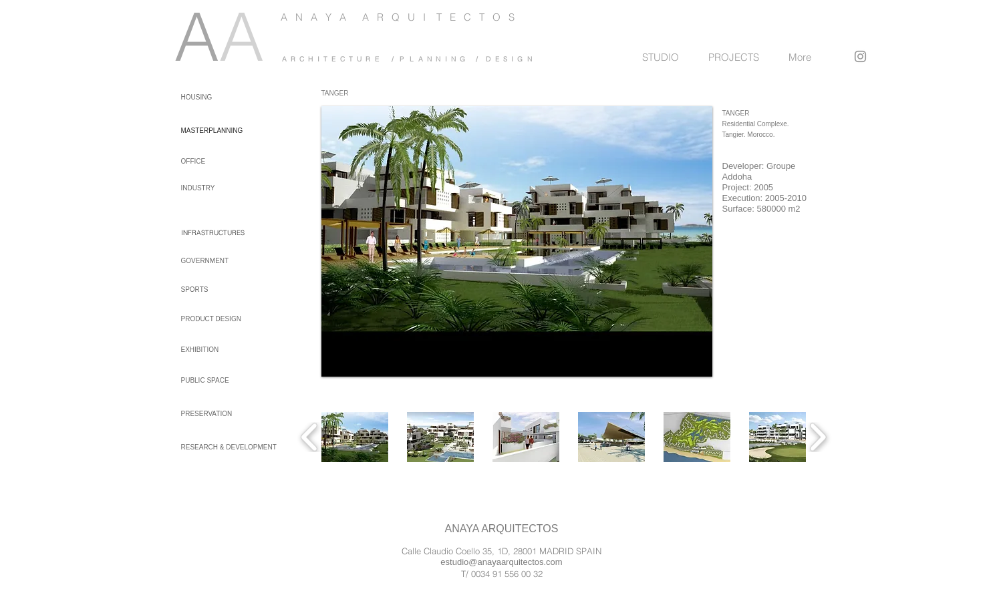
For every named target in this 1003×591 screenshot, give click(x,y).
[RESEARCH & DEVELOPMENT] (230, 447)
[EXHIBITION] (217, 350)
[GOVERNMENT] (217, 261)
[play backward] (310, 437)
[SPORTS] (217, 289)
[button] (354, 437)
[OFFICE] (213, 161)
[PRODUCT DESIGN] (217, 319)
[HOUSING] (205, 97)
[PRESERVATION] (217, 414)
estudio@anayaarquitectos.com (501, 562)
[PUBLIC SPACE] (217, 380)
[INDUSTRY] (213, 188)
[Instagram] (860, 56)
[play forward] (818, 437)
